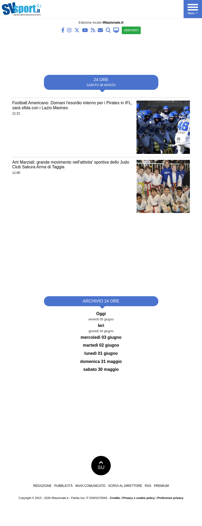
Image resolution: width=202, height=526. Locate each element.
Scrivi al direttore (125, 486)
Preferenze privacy (170, 497)
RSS (148, 486)
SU (101, 465)
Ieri (101, 325)
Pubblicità (63, 486)
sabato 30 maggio (101, 369)
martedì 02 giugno (101, 345)
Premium (161, 486)
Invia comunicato (90, 486)
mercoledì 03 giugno (101, 337)
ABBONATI (131, 30)
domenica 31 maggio (101, 361)
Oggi (101, 313)
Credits (115, 497)
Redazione (42, 486)
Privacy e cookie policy (138, 497)
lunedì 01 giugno (101, 353)
